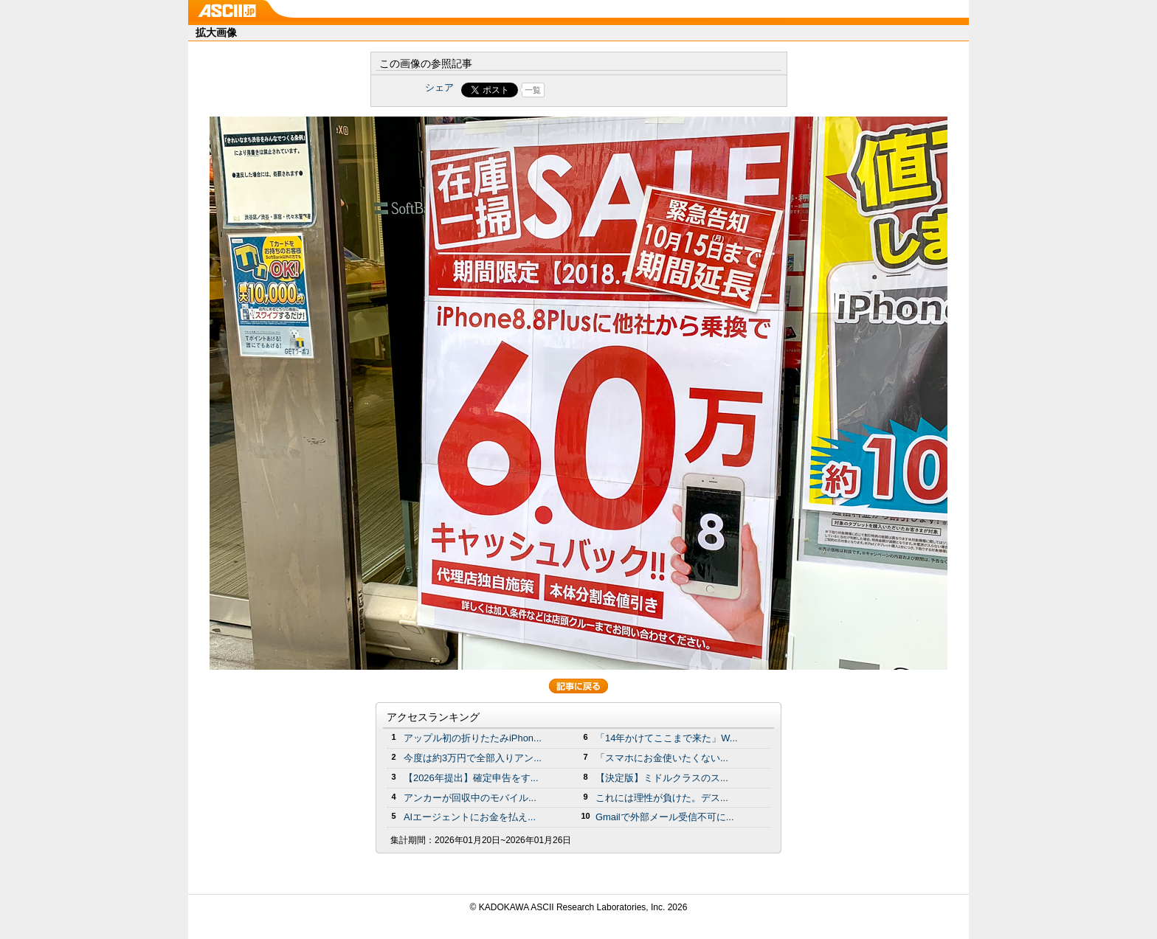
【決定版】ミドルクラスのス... (661, 777)
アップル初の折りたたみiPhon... (473, 738)
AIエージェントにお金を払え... (470, 816)
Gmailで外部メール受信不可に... (664, 816)
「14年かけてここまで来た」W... (666, 738)
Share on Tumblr (633, 90)
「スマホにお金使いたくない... (661, 757)
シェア (439, 87)
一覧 (533, 90)
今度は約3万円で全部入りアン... (473, 757)
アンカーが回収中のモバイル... (470, 797)
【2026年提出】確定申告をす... (471, 777)
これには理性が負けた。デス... (661, 797)
